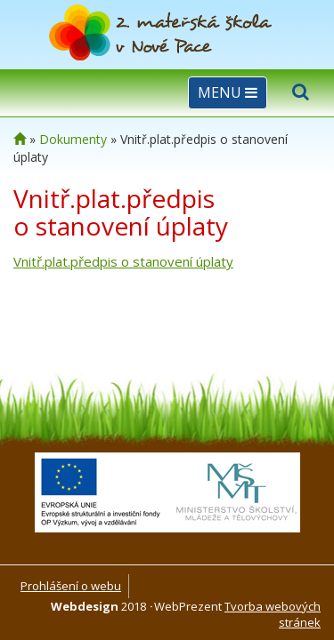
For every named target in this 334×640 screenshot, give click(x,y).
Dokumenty (73, 139)
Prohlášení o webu (70, 586)
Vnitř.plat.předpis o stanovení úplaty (123, 261)
